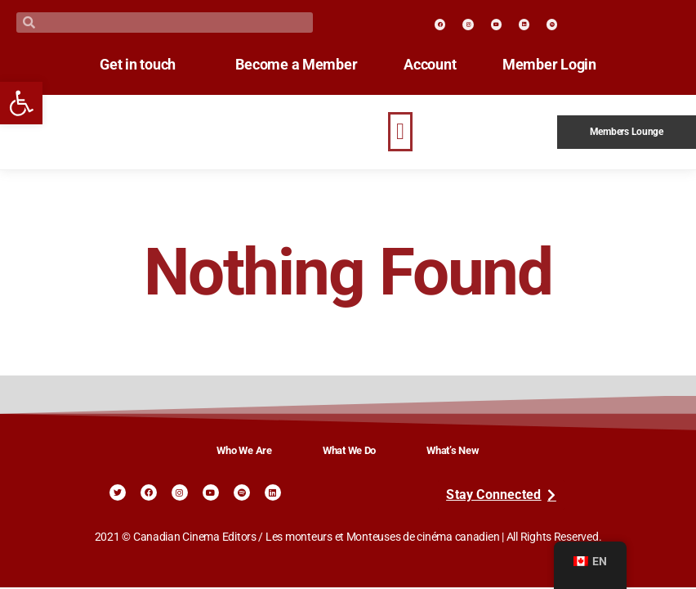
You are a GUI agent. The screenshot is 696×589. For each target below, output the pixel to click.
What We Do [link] (349, 450)
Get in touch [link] (125, 64)
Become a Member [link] (296, 64)
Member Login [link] (563, 64)
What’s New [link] (452, 450)
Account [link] (436, 64)
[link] (21, 103)
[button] (400, 131)
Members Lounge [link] (626, 131)
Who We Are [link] (243, 450)
